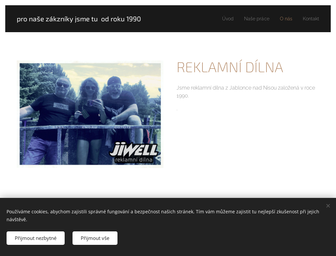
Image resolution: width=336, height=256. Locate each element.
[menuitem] (223, 19)
